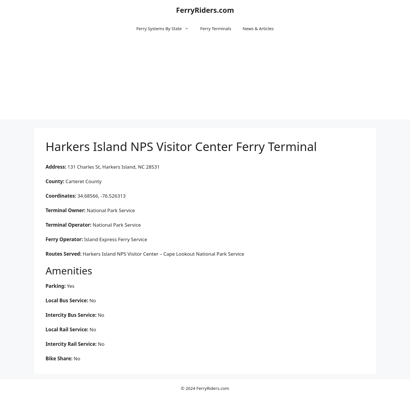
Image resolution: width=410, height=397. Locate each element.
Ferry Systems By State (165, 28)
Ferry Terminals (215, 28)
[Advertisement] (205, 79)
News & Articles (258, 28)
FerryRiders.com (205, 10)
